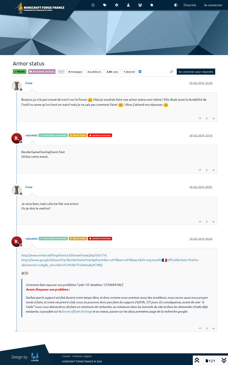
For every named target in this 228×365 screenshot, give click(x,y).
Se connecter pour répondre (196, 71)
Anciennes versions (41, 71)
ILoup (28, 83)
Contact (66, 356)
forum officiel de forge (77, 311)
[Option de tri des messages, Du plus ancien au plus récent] (171, 72)
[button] (175, 5)
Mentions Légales (82, 356)
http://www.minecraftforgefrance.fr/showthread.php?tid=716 (64, 255)
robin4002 (31, 135)
